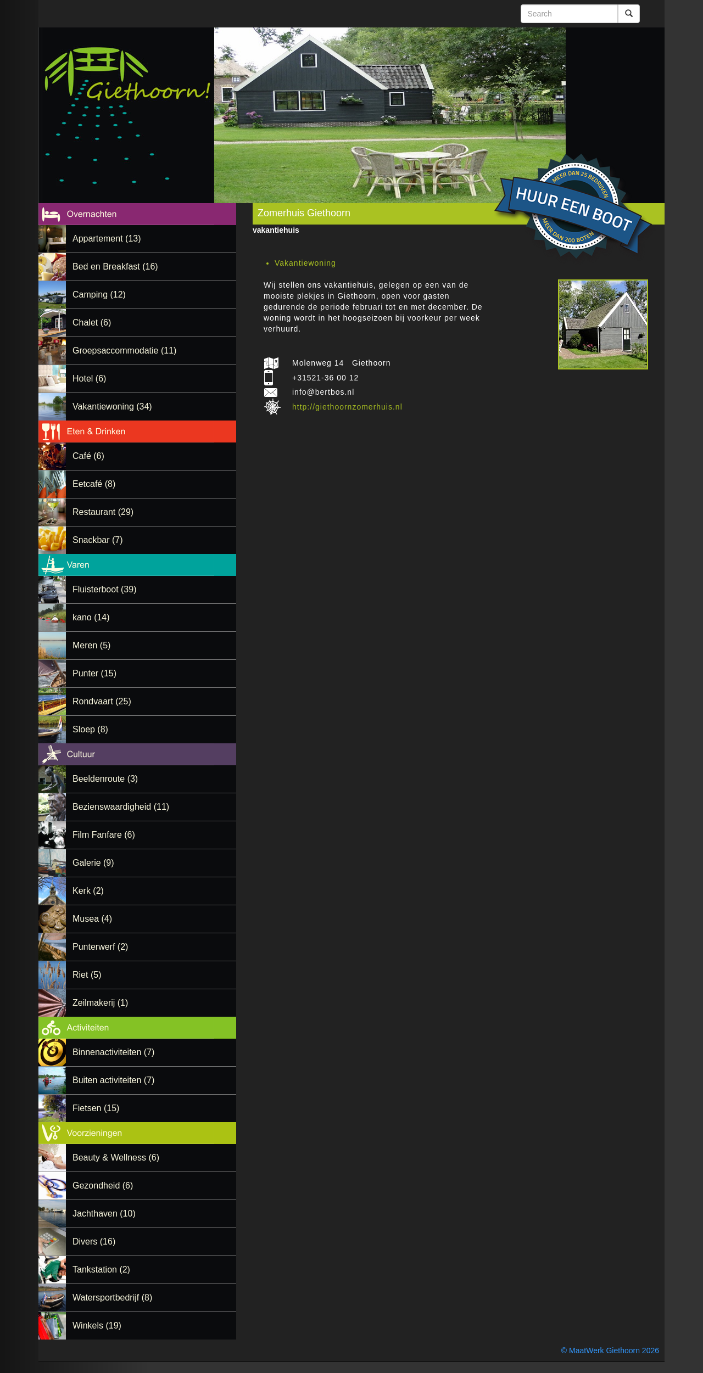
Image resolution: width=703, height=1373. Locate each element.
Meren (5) (91, 645)
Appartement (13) (106, 238)
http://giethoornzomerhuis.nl (347, 406)
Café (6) (88, 456)
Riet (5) (86, 974)
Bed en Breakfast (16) (115, 266)
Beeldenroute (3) (105, 778)
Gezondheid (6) (102, 1185)
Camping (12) (99, 294)
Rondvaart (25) (101, 701)
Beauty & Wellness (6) (115, 1157)
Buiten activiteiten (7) (113, 1080)
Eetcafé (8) (93, 484)
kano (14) (91, 617)
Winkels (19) (96, 1325)
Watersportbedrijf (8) (112, 1297)
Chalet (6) (91, 322)
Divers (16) (93, 1241)
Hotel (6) (89, 378)
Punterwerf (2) (100, 946)
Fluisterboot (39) (104, 589)
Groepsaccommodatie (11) (124, 350)
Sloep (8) (90, 729)
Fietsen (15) (95, 1108)
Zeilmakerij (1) (100, 1002)
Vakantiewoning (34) (112, 406)
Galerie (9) (93, 862)
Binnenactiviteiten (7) (113, 1052)
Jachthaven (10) (104, 1213)
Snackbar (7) (97, 540)
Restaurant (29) (102, 512)
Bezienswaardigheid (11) (120, 806)
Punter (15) (94, 673)
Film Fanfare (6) (103, 834)
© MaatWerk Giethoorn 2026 (610, 1350)
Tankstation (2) (101, 1269)
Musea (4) (92, 918)
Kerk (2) (88, 890)
